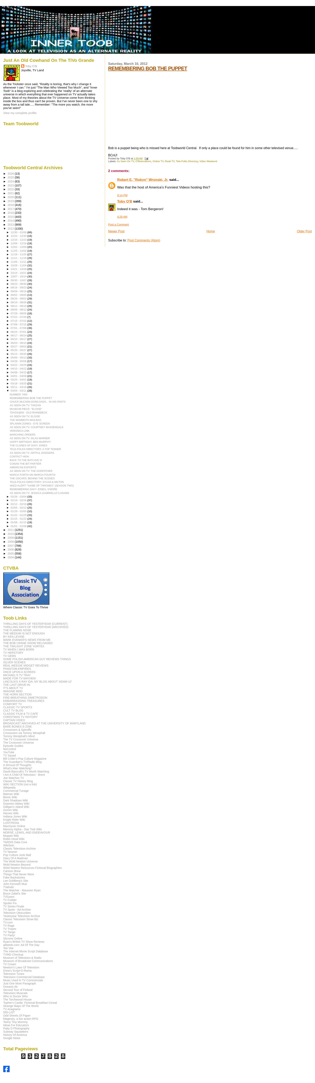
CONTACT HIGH (19, 456)
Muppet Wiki (11, 835)
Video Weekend (208, 161)
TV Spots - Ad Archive (17, 909)
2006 (11, 549)
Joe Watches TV (13, 778)
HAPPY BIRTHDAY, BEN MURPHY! (30, 441)
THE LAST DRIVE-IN (16, 684)
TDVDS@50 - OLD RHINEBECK (28, 412)
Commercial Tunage (16, 790)
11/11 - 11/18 (19, 258)
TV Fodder (10, 900)
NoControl (9, 749)
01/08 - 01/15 (19, 522)
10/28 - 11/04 (19, 265)
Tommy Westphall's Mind (19, 736)
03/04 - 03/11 (19, 390)
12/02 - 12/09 (19, 246)
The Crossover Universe (18, 742)
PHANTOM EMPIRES (17, 668)
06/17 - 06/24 (19, 335)
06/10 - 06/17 (19, 339)
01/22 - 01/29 (19, 515)
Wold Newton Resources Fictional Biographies (32, 867)
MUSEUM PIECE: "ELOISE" (26, 408)
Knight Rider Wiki (14, 819)
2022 (11, 189)
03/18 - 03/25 (19, 383)
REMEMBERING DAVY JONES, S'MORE (33, 489)
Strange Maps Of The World (21, 1006)
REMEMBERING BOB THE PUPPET (147, 68)
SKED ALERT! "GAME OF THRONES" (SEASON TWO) (42, 485)
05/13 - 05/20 (19, 353)
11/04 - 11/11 (19, 261)
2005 (11, 553)
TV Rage (8, 925)
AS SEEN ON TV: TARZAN (25, 405)
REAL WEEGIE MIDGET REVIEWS (25, 665)
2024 (11, 181)
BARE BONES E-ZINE (17, 726)
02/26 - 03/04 (19, 496)
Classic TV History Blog (18, 781)
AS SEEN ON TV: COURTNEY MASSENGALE (37, 427)
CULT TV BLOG (13, 710)
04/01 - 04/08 (19, 376)
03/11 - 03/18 (19, 387)
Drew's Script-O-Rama (17, 970)
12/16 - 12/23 (19, 239)
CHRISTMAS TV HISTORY (20, 717)
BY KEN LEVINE (14, 636)
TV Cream (9, 964)
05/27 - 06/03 (19, 346)
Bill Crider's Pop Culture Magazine (25, 758)
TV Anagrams (11, 1009)
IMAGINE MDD (12, 691)
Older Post (304, 231)
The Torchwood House (17, 999)
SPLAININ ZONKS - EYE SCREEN (30, 423)
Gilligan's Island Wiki (16, 806)
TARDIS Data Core (15, 842)
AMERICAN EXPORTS (23, 467)
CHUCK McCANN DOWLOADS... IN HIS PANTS (38, 401)
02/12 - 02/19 (19, 504)
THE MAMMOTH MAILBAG (25, 419)
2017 (11, 209)
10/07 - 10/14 (19, 276)
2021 (11, 193)
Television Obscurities (17, 912)
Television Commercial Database (24, 977)
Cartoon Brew (12, 871)
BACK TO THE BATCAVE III (26, 460)
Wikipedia (9, 787)
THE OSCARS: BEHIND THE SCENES (32, 478)
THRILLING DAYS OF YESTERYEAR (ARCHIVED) (36, 627)
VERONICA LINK (20, 430)
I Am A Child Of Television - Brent (24, 774)
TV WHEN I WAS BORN (18, 649)
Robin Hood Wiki (14, 839)
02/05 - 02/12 (19, 507)
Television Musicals (15, 993)
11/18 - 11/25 (19, 254)
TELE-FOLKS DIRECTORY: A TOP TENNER (35, 449)
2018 (11, 205)
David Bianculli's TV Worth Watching (26, 771)
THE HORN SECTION (17, 694)
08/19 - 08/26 (19, 302)
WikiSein (8, 845)
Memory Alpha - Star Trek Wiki (22, 829)
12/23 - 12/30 (19, 235)
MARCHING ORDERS (23, 434)
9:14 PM (122, 195)
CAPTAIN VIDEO (14, 720)
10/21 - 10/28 (19, 269)
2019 (11, 201)
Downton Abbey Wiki (16, 803)
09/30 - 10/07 (19, 280)
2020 (11, 197)
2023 (11, 185)
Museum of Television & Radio (22, 957)
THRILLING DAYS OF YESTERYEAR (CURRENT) (35, 623)
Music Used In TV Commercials (23, 980)
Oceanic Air (10, 986)
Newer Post (116, 231)
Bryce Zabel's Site (14, 893)
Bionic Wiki (10, 797)
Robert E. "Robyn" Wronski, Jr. (142, 180)
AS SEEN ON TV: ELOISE (25, 416)
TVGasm (8, 896)
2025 (11, 177)
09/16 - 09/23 (19, 287)
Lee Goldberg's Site (15, 880)
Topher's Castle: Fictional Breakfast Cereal (30, 1002)
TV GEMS (9, 656)
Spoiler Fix (10, 903)
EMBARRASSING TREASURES (23, 700)
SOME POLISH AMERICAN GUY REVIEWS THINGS (37, 659)
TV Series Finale (13, 906)
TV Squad (9, 755)
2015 (11, 216)
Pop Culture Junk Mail (17, 855)
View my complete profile (20, 113)
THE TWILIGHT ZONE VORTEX (23, 646)
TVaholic (8, 887)
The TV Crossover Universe (20, 739)
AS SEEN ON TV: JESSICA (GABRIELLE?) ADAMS (39, 493)
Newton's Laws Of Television (21, 967)
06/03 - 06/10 (19, 342)
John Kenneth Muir (15, 884)
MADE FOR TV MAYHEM (19, 678)
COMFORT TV (12, 704)
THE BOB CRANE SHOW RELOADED (28, 643)
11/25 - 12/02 (19, 250)
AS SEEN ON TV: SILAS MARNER (30, 438)
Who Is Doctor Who (15, 996)
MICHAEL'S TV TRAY (17, 675)
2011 (11, 529)
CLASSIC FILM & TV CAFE (20, 713)
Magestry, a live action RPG (20, 1018)
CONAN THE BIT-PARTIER (25, 463)
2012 (11, 228)
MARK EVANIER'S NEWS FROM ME (27, 639)
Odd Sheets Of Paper (17, 1015)
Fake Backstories (14, 877)
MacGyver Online (14, 826)
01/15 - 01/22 (19, 518)
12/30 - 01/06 (19, 232)
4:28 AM (122, 216)
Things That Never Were (18, 874)
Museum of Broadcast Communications (28, 961)
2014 (11, 220)
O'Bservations (143, 161)
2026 (11, 173)
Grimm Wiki (10, 810)
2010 (11, 533)
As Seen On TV (125, 161)
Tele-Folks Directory (187, 161)
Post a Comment (118, 224)
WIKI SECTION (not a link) (20, 784)
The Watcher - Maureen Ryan (22, 890)
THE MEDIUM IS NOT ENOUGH (24, 633)
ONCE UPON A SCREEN (19, 672)
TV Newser (10, 851)
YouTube (8, 752)
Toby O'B (124, 201)
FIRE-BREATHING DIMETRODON (25, 697)
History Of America (15, 1034)
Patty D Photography (16, 1028)
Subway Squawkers (15, 1031)
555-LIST (9, 1012)
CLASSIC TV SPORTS (17, 707)
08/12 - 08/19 (19, 305)
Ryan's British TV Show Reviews (23, 941)
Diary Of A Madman (15, 858)
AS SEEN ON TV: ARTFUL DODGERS (32, 452)
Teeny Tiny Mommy (15, 1022)
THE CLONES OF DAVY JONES (28, 445)
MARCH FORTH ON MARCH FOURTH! (33, 474)
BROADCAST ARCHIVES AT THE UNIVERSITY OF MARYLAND (44, 723)
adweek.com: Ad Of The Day (21, 945)
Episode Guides (13, 745)
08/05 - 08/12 (19, 309)
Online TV (158, 161)
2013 (11, 224)
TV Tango (9, 932)
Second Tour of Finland (18, 989)
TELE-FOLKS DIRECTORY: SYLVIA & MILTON (37, 481)
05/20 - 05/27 (19, 350)
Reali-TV (170, 161)
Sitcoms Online (12, 938)
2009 (11, 537)
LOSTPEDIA (11, 822)
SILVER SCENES (14, 662)
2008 (11, 541)
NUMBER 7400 (18, 394)
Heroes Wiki (10, 813)
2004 (11, 557)
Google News (11, 1038)
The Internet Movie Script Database (25, 951)
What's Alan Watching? (17, 768)
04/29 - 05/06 (19, 361)
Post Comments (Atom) (143, 240)
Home (211, 231)
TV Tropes (9, 928)
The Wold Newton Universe (20, 861)
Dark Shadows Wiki (15, 800)
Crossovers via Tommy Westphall (24, 733)
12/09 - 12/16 (19, 243)
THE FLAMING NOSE (17, 630)
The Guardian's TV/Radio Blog (22, 761)
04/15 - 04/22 (19, 368)
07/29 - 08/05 (19, 313)
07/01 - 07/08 (19, 328)
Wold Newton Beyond (17, 864)
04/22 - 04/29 (19, 364)
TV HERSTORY (13, 652)
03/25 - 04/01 (19, 379)
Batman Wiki (11, 794)
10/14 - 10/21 (19, 272)
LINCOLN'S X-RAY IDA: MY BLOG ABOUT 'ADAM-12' (37, 681)
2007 (11, 545)
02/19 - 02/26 (19, 500)
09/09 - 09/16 (19, 291)
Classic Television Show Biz (20, 919)
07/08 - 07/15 (19, 324)
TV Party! (9, 935)
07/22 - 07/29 (19, 317)
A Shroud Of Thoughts (17, 765)
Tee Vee (8, 948)
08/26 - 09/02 (19, 298)
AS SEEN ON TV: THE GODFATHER (31, 470)
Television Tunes (13, 973)
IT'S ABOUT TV (13, 688)
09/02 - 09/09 (19, 294)
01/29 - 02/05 (19, 511)
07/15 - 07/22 (19, 320)
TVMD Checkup (13, 954)
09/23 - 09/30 (19, 283)
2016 (11, 212)
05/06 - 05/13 (19, 357)
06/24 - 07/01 (19, 331)
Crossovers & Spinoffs (17, 729)
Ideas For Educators (16, 1025)
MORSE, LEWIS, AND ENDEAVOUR (26, 832)
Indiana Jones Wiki (15, 816)
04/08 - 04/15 (19, 372)
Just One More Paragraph (19, 983)
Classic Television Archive (19, 848)
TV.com (8, 922)
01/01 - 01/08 (19, 526)
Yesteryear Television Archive (21, 916)
